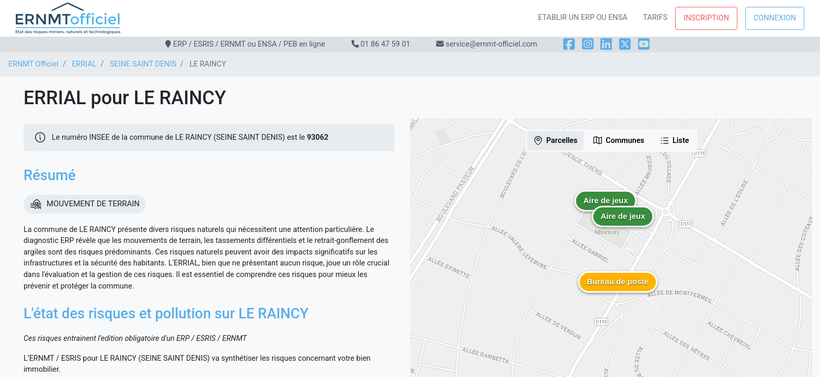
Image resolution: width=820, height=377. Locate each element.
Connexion (775, 18)
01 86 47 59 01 (385, 44)
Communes (618, 140)
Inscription (706, 18)
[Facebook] (569, 44)
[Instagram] (588, 44)
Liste (674, 140)
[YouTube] (644, 44)
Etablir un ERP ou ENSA (583, 17)
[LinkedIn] (606, 44)
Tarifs (655, 17)
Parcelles (555, 140)
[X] (625, 44)
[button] (623, 224)
